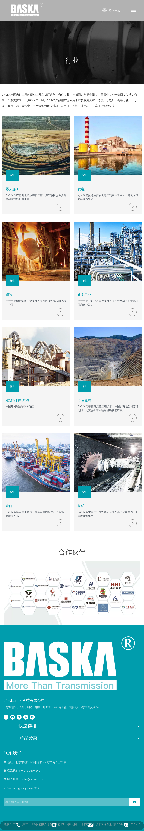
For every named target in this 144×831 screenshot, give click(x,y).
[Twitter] (19, 717)
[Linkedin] (12, 717)
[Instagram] (32, 717)
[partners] (72, 593)
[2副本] (69, 663)
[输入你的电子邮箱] (65, 802)
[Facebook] (6, 717)
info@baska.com (33, 779)
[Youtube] (25, 717)
